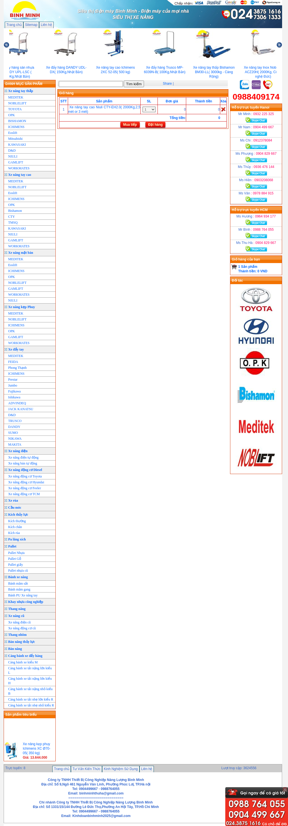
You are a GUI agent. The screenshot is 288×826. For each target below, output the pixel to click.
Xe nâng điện (18, 451)
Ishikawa (14, 397)
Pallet (12, 546)
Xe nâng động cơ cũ (22, 628)
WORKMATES (19, 168)
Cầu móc (14, 507)
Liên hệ (46, 25)
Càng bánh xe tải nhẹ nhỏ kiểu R (31, 705)
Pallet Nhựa (16, 553)
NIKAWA (15, 439)
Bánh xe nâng (18, 577)
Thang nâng (17, 609)
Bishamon (15, 211)
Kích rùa (14, 533)
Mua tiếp (130, 125)
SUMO (13, 433)
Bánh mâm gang (19, 589)
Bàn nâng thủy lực (21, 642)
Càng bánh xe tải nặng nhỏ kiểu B (30, 691)
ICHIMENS (16, 127)
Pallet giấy (15, 565)
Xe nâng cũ (16, 616)
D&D (12, 150)
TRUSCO (14, 421)
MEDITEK (15, 97)
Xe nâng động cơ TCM (24, 494)
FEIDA (13, 362)
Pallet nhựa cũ (18, 571)
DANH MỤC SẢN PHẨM (23, 84)
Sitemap (31, 25)
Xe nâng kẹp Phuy (21, 307)
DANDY (14, 427)
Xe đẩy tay (16, 349)
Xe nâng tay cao (19, 175)
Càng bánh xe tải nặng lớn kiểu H (30, 681)
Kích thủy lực (18, 515)
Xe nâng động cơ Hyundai (26, 482)
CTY (11, 217)
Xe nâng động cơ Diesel (25, 470)
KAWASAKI (17, 145)
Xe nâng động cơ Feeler (24, 488)
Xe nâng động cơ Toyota (25, 476)
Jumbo (12, 385)
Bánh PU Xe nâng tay (23, 595)
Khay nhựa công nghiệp (25, 602)
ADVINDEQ (17, 403)
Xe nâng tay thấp (20, 91)
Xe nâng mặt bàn (20, 253)
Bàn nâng (15, 649)
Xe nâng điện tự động (23, 457)
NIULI (12, 156)
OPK (11, 115)
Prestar (12, 379)
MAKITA (14, 444)
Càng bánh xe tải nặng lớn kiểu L (30, 670)
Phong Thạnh (17, 368)
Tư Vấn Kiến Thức (86, 769)
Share (167, 84)
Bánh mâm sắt (18, 583)
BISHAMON (17, 121)
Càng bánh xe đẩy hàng (25, 656)
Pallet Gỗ (14, 559)
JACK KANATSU (20, 409)
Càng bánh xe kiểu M (23, 662)
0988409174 (256, 96)
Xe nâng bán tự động (22, 463)
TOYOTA (15, 109)
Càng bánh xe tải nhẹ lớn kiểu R (30, 699)
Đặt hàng (155, 125)
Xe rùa (13, 500)
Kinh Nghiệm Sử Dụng (121, 769)
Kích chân (15, 527)
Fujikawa (14, 391)
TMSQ (12, 223)
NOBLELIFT (17, 103)
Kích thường (17, 521)
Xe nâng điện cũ (19, 622)
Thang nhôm (17, 635)
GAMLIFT (15, 162)
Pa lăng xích (17, 539)
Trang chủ (14, 25)
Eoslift (12, 133)
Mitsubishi (15, 139)
